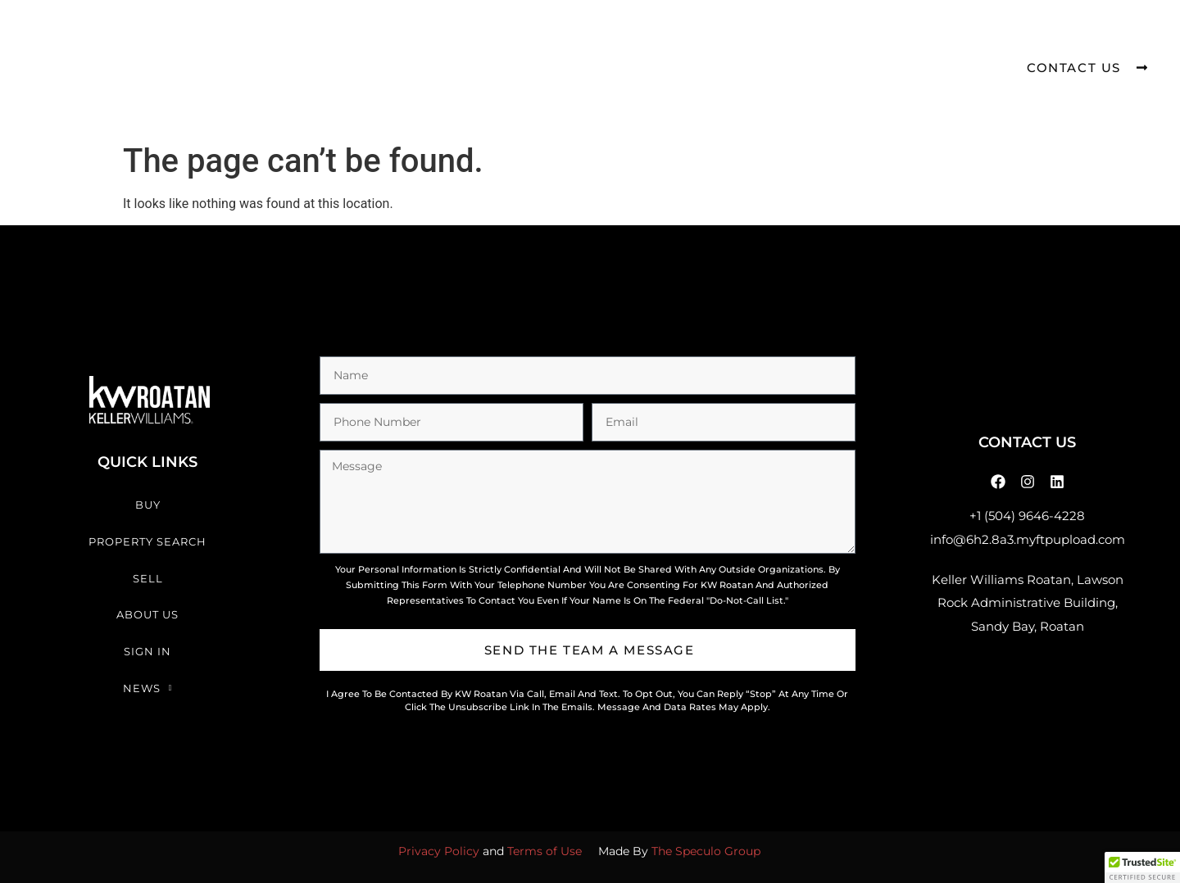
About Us (642, 40)
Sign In (735, 40)
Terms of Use (544, 851)
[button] (1142, 867)
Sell (558, 40)
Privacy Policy (438, 851)
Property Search (446, 40)
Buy (336, 40)
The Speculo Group (705, 851)
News (821, 41)
